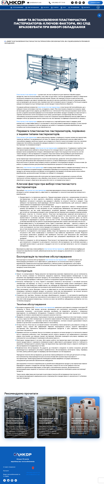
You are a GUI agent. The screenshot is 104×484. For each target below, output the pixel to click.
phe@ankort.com (35, 2)
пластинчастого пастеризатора (49, 107)
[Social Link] (72, 2)
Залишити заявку (95, 2)
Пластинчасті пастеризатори (26, 94)
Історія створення (9, 467)
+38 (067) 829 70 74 (33, 472)
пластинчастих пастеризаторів (46, 148)
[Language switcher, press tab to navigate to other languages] (98, 7)
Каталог (6, 470)
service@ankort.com (33, 474)
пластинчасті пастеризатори (33, 167)
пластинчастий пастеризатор (54, 249)
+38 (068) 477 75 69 (58, 2)
